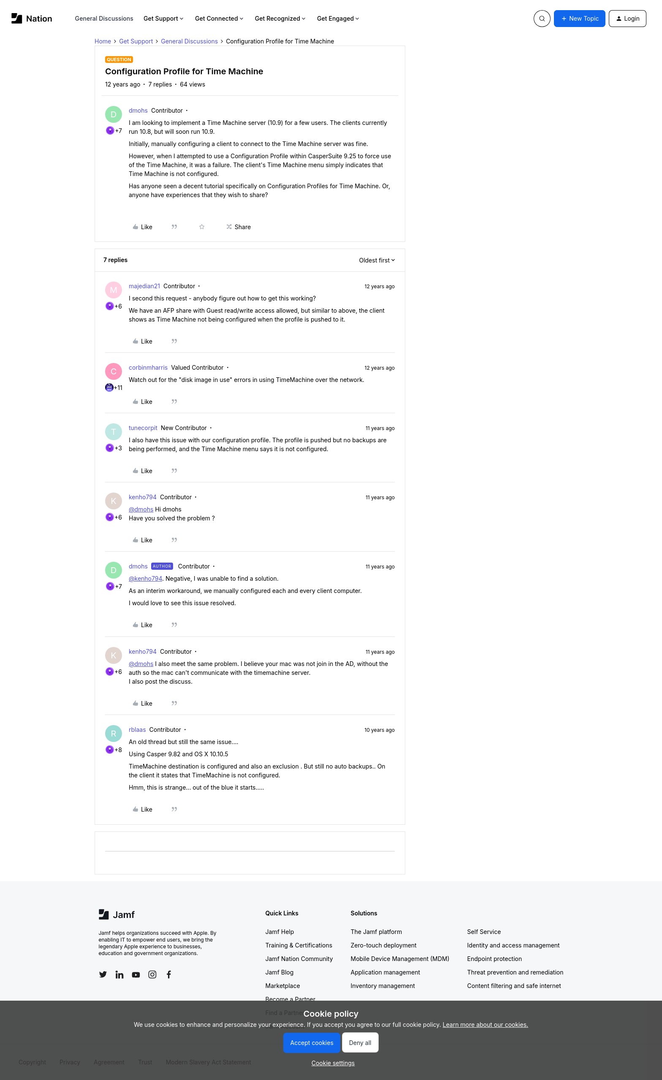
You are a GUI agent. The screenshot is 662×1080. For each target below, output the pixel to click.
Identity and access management (513, 945)
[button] (579, 18)
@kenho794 (145, 578)
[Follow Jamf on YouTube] (136, 974)
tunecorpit (143, 427)
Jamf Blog (280, 972)
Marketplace (283, 985)
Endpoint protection (494, 958)
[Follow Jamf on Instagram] (152, 974)
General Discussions (104, 18)
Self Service (484, 931)
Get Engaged (339, 18)
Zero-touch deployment (384, 945)
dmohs (138, 110)
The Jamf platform (376, 931)
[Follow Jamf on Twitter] (103, 974)
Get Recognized (281, 18)
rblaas (137, 729)
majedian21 (144, 286)
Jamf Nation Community (299, 958)
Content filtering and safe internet (514, 985)
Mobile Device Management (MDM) (400, 958)
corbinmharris (148, 367)
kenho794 (143, 497)
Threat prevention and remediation (515, 972)
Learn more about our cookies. (486, 1024)
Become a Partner (290, 999)
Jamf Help (280, 931)
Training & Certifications (299, 945)
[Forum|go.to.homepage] (31, 18)
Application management (385, 972)
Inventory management (383, 985)
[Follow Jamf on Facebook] (169, 974)
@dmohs (141, 509)
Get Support (164, 18)
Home (103, 41)
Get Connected (220, 18)
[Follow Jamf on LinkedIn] (119, 974)
